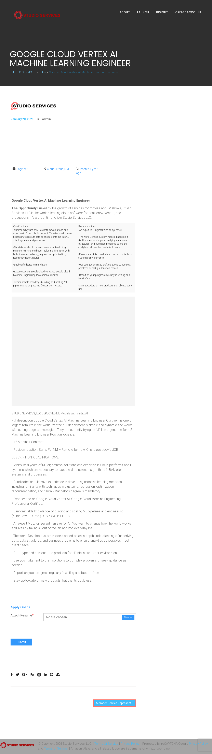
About (125, 12)
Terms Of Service (106, 743)
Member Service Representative (116, 703)
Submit (21, 642)
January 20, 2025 (22, 119)
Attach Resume (22, 615)
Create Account (188, 12)
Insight (162, 12)
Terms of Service (56, 748)
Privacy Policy (130, 743)
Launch (143, 12)
